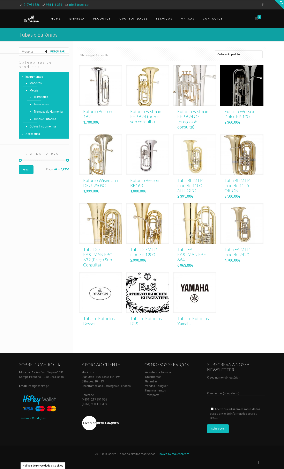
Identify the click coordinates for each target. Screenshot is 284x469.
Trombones (41, 104)
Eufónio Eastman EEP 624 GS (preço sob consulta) (192, 119)
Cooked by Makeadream (173, 454)
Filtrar (26, 169)
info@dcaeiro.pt (79, 4)
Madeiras (36, 83)
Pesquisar (57, 51)
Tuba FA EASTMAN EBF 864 (191, 254)
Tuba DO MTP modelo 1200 (143, 252)
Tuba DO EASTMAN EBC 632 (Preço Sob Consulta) (97, 257)
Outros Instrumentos (43, 126)
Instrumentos (34, 76)
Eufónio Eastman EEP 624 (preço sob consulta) (145, 116)
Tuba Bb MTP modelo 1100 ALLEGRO (190, 185)
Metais (34, 90)
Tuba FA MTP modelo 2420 (237, 252)
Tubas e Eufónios (45, 119)
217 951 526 (32, 4)
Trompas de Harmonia (48, 111)
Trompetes (41, 96)
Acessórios (32, 133)
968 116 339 (54, 4)
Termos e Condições (32, 418)
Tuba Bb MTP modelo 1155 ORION (237, 185)
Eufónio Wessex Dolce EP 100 (239, 114)
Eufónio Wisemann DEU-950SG (100, 183)
